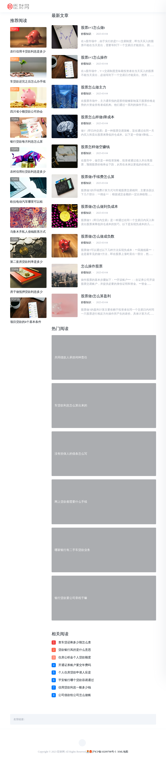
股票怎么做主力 (93, 87)
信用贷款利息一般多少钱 (74, 688)
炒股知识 (86, 33)
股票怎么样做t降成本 (97, 117)
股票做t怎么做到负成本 (99, 207)
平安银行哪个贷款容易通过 (76, 681)
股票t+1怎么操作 (94, 57)
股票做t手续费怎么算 (97, 177)
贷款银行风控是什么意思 (74, 650)
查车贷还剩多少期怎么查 (74, 643)
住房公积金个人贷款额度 (74, 658)
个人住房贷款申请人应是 (74, 673)
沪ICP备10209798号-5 (104, 752)
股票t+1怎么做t (93, 28)
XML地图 (122, 752)
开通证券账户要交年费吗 (74, 666)
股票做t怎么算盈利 (96, 297)
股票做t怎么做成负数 (97, 237)
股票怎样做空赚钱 (95, 147)
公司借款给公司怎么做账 (74, 696)
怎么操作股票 (92, 267)
